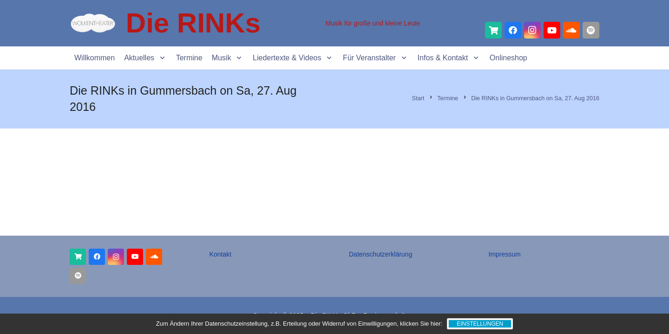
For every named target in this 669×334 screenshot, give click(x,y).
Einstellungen (480, 324)
